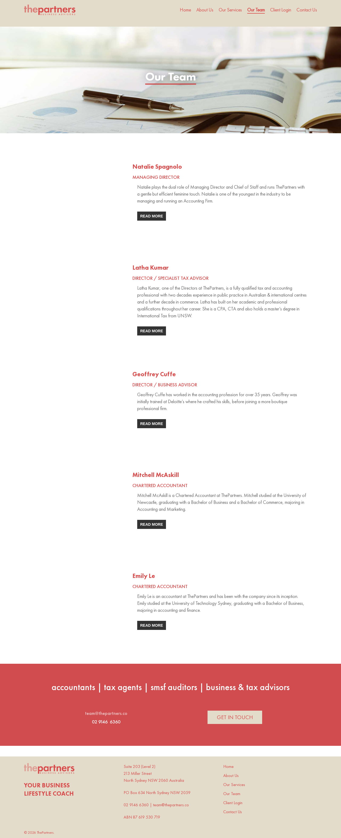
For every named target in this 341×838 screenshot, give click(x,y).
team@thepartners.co (106, 713)
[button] (235, 717)
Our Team (231, 793)
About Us (231, 775)
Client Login (232, 802)
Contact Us (232, 812)
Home (228, 766)
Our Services (234, 784)
